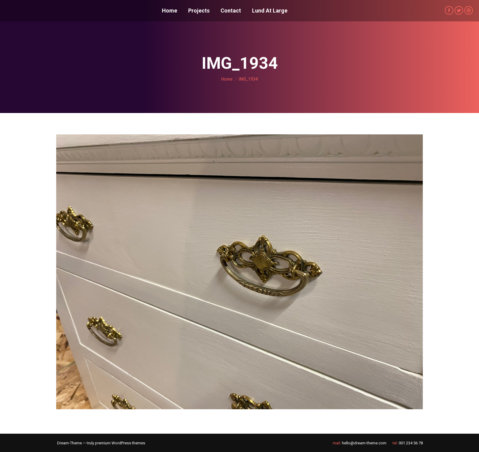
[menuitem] (169, 10)
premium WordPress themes (120, 443)
